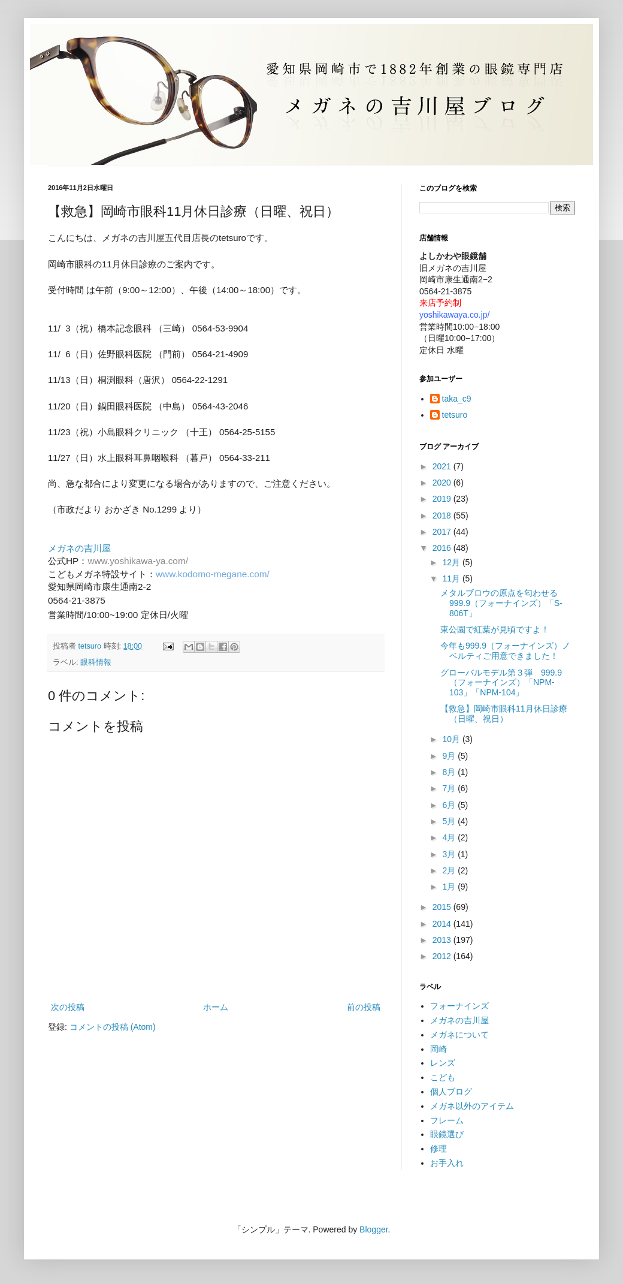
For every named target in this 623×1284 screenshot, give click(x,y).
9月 (450, 756)
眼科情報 (95, 662)
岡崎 (438, 1049)
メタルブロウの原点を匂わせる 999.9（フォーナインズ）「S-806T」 (503, 603)
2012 (443, 956)
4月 (450, 837)
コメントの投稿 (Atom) (112, 1027)
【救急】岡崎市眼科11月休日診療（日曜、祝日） (503, 714)
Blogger (373, 1229)
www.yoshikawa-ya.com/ (137, 561)
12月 (452, 562)
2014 (443, 924)
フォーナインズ (459, 1006)
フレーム (447, 1120)
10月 (452, 739)
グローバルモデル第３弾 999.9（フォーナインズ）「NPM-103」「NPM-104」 (501, 683)
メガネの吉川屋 (459, 1020)
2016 (443, 548)
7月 (450, 788)
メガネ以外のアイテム (472, 1106)
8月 (450, 772)
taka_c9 (456, 398)
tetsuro (455, 415)
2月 (450, 870)
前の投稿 (363, 1007)
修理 (438, 1148)
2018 (443, 515)
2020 (443, 482)
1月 (450, 886)
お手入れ (447, 1163)
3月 (450, 854)
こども (442, 1077)
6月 (450, 805)
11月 (452, 578)
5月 (450, 821)
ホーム (215, 1007)
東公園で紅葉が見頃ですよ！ (494, 629)
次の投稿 (67, 1007)
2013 (443, 940)
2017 (443, 531)
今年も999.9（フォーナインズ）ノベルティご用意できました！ (505, 651)
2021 (443, 466)
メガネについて (459, 1034)
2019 (443, 499)
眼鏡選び (447, 1134)
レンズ (442, 1063)
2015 (443, 907)
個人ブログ (451, 1091)
